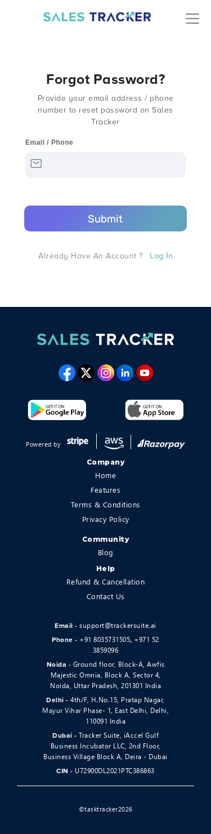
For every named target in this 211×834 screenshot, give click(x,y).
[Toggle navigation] (192, 17)
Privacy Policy (105, 519)
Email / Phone (49, 142)
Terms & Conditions (106, 504)
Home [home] (105, 475)
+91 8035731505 (104, 639)
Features (105, 489)
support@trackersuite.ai (117, 625)
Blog (106, 552)
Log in (161, 256)
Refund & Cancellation (105, 581)
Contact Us (106, 596)
